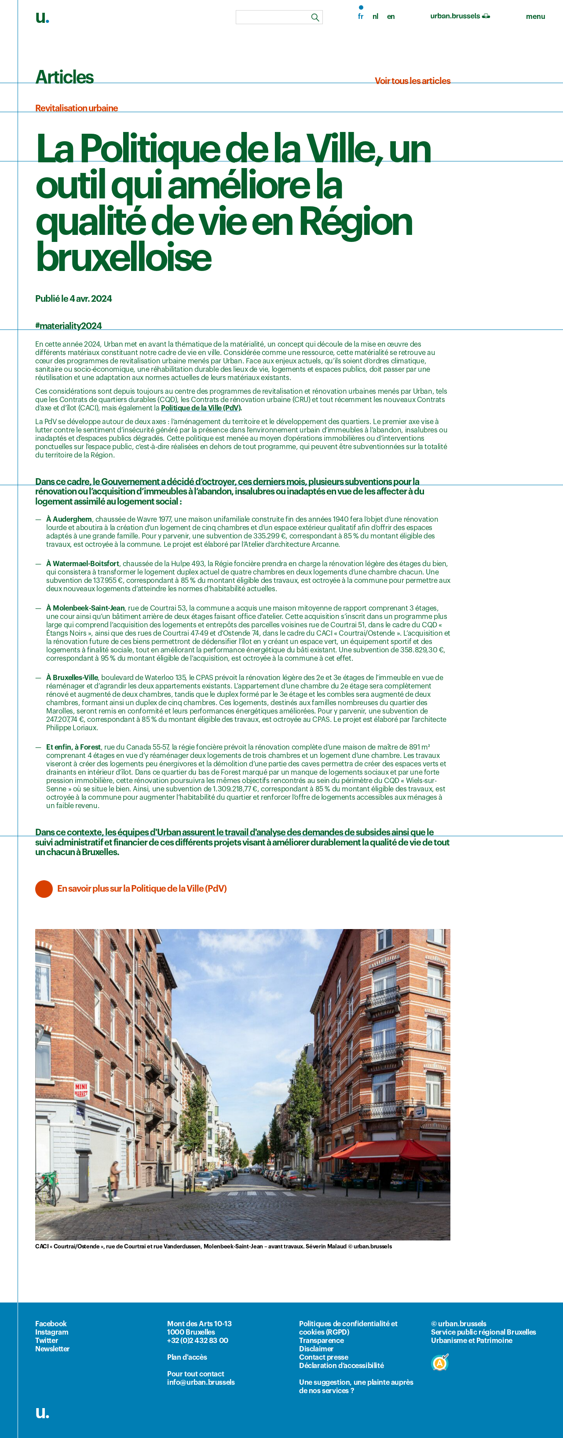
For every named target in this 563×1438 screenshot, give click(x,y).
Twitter (46, 1340)
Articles (64, 78)
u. (42, 1412)
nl (375, 16)
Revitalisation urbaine (76, 108)
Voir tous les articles (412, 81)
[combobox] (279, 17)
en (391, 16)
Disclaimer (316, 1349)
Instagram (51, 1332)
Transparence (321, 1340)
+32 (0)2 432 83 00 (197, 1340)
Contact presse (323, 1357)
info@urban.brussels (200, 1382)
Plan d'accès (187, 1357)
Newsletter (52, 1349)
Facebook (51, 1324)
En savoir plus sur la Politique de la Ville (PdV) (142, 889)
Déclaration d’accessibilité (341, 1365)
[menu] (535, 17)
